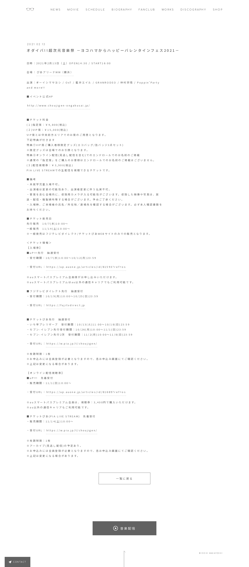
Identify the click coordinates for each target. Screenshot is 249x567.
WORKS (168, 9)
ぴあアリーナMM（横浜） (55, 72)
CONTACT (19, 562)
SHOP (218, 9)
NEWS (56, 9)
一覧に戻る (124, 478)
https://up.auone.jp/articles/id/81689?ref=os (86, 392)
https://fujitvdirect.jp (65, 305)
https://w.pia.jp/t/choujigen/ (71, 343)
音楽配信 (124, 528)
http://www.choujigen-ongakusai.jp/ (58, 105)
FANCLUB (147, 9)
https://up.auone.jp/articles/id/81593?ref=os (86, 267)
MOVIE (73, 9)
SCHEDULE (95, 9)
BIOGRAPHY (122, 9)
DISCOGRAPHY (193, 9)
